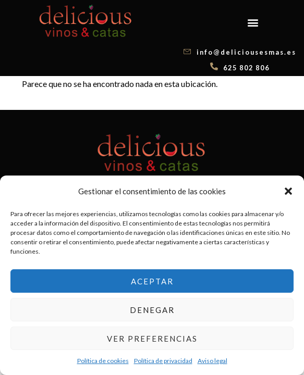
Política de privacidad (163, 361)
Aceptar (152, 281)
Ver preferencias (152, 338)
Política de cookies (103, 361)
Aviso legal (212, 361)
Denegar (152, 310)
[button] (288, 191)
